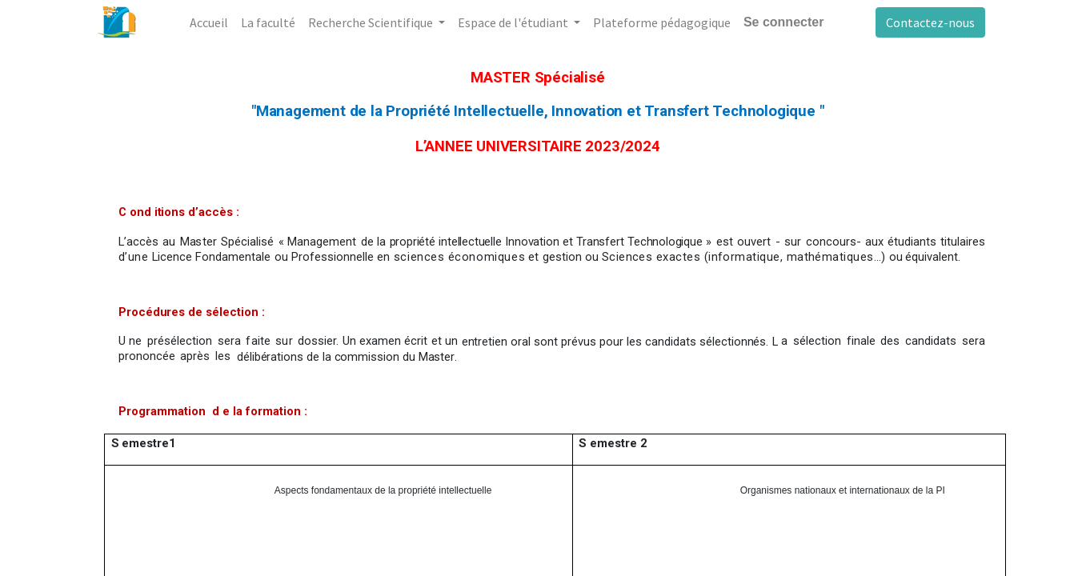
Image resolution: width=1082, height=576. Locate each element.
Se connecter (783, 22)
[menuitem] (208, 22)
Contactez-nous (930, 22)
